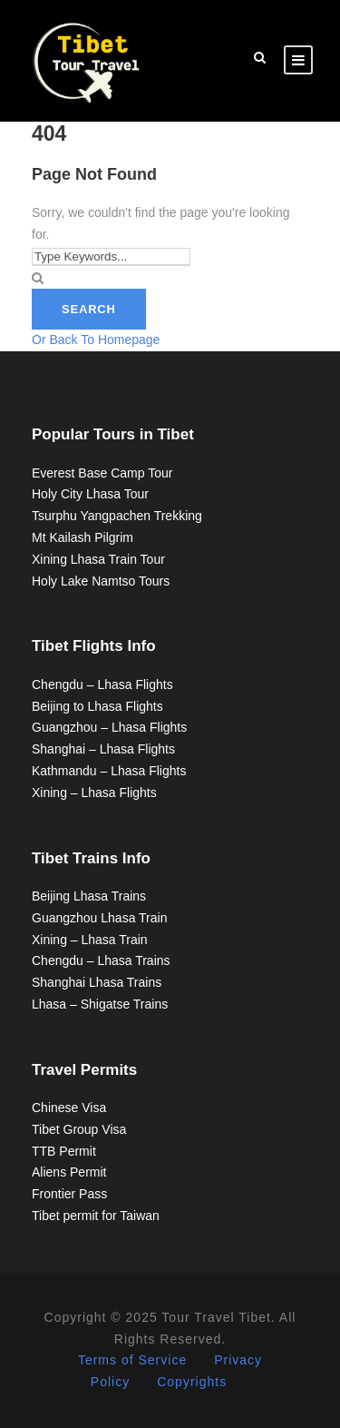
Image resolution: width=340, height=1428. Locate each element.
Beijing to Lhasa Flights (97, 706)
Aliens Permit (69, 1172)
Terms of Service (132, 1360)
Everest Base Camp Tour (102, 473)
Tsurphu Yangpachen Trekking (117, 515)
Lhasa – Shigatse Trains (100, 1004)
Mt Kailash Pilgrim (82, 537)
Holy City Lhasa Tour (90, 494)
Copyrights (192, 1381)
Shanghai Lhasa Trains (96, 982)
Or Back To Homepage (96, 339)
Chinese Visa (69, 1107)
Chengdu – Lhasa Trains (101, 960)
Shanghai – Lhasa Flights (103, 749)
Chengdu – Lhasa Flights (102, 684)
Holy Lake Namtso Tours (101, 581)
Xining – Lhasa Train (90, 939)
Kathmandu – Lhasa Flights (109, 770)
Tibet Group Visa (79, 1129)
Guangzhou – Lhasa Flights (109, 727)
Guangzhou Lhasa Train (99, 918)
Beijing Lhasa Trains (89, 896)
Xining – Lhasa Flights (94, 792)
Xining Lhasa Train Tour (98, 559)
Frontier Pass (69, 1194)
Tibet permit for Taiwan (96, 1215)
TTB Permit (64, 1151)
